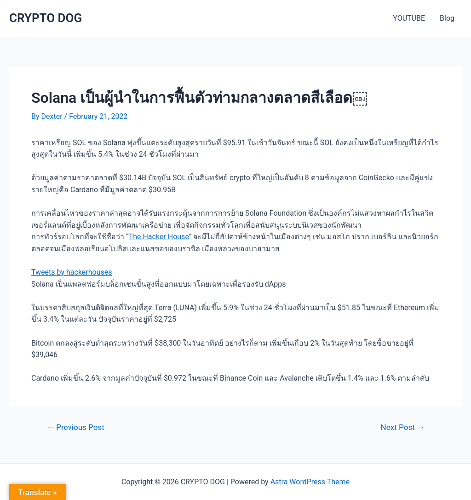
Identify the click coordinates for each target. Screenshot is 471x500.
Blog (447, 18)
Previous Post (75, 427)
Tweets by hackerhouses (71, 272)
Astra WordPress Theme (310, 481)
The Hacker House (159, 236)
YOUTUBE (409, 18)
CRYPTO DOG (45, 18)
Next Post (403, 427)
